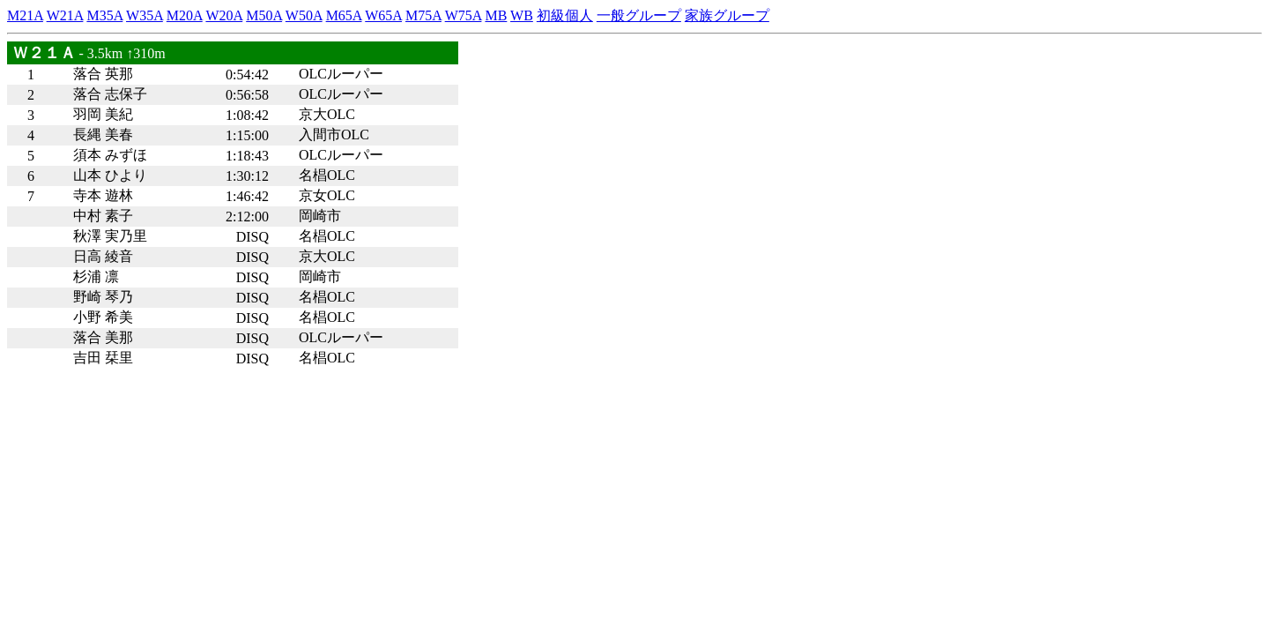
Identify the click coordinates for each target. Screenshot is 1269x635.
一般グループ (639, 15)
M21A (25, 15)
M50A (264, 15)
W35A (144, 15)
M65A (344, 15)
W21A (65, 15)
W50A (304, 15)
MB (496, 15)
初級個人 (565, 15)
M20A (185, 15)
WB (521, 15)
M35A (104, 15)
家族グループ (727, 15)
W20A (223, 15)
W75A (463, 15)
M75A (423, 15)
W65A (383, 15)
